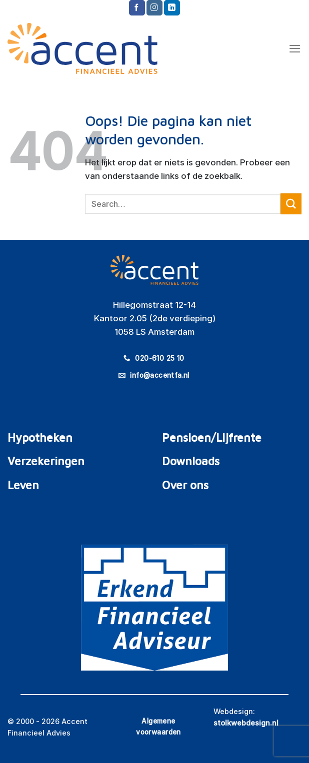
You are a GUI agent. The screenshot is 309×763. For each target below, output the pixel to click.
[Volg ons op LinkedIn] (172, 7)
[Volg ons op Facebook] (137, 7)
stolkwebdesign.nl (246, 723)
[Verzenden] (291, 203)
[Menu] (295, 48)
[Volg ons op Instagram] (154, 7)
